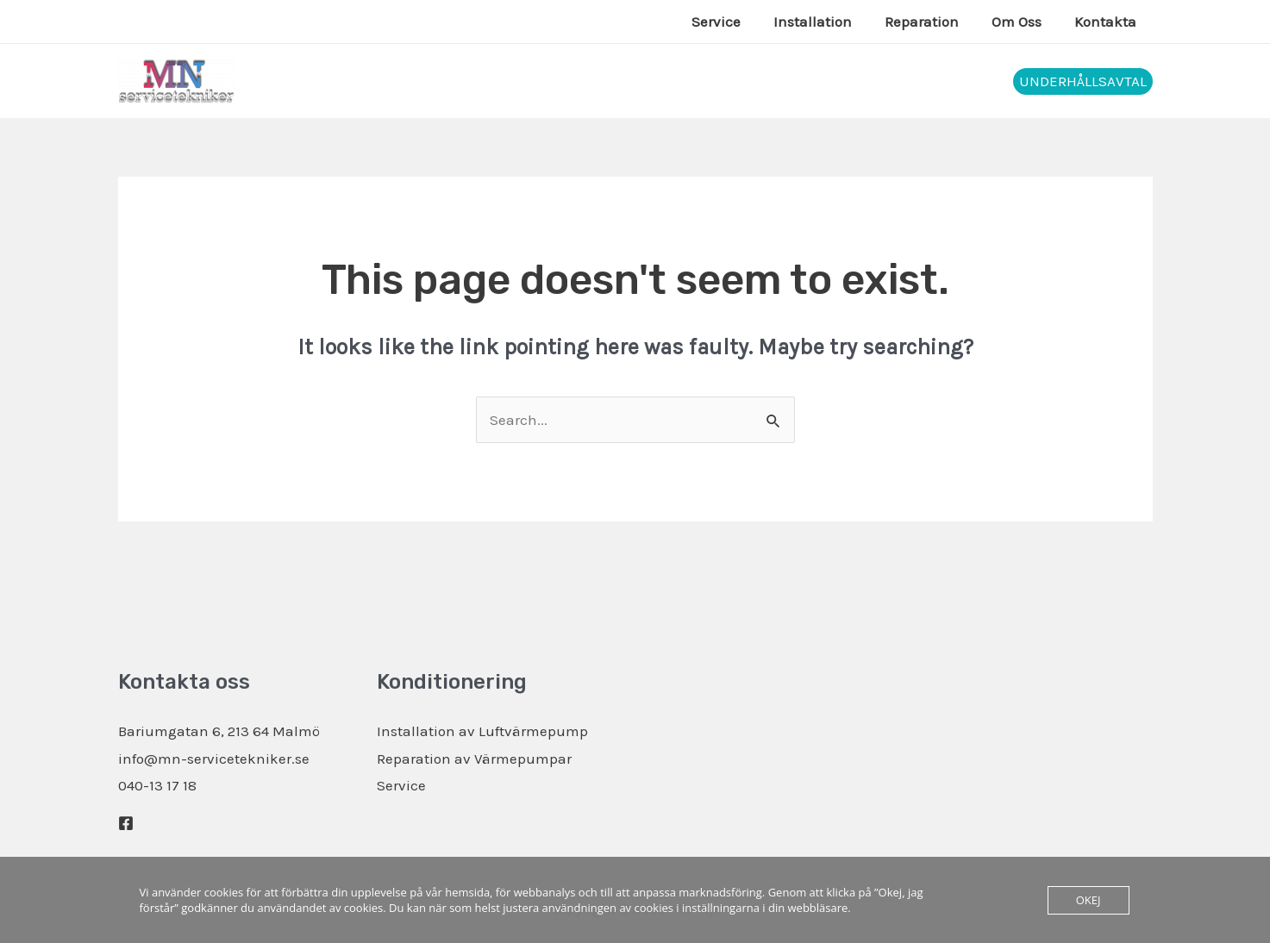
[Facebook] (126, 823)
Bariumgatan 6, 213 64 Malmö (219, 731)
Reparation (930, 21)
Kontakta (1107, 21)
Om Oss (1022, 21)
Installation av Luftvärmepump (482, 731)
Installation (824, 21)
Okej (1088, 900)
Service (731, 21)
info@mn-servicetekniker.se (214, 758)
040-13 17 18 (157, 785)
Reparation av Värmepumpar (474, 758)
